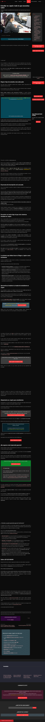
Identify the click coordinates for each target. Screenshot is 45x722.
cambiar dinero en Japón (6, 354)
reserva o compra (12, 428)
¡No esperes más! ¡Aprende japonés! (37, 37)
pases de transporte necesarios (13, 477)
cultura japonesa (10, 249)
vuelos (2, 350)
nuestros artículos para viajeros (12, 353)
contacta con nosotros (13, 533)
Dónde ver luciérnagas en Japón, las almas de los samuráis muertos (7, 676)
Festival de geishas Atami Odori (25, 625)
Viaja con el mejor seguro (13, 39)
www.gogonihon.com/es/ (17, 604)
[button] (43, 1)
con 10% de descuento (13, 645)
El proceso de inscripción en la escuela (36, 20)
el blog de (13, 597)
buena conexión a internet (22, 476)
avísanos (12, 619)
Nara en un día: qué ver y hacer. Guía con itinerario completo (27, 676)
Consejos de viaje (9, 3)
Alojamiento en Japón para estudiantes (37, 34)
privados (10, 640)
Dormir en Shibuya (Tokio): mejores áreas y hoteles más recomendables (8, 626)
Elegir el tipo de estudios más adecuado (37, 17)
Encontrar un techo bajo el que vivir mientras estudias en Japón (37, 24)
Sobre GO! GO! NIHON (37, 39)
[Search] (34, 708)
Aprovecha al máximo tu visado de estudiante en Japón (37, 31)
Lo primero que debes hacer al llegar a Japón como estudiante (37, 28)
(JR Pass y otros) (8, 649)
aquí (15, 642)
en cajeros (14, 637)
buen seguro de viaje (12, 476)
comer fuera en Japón (8, 299)
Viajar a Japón (3, 3)
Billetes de (7, 651)
